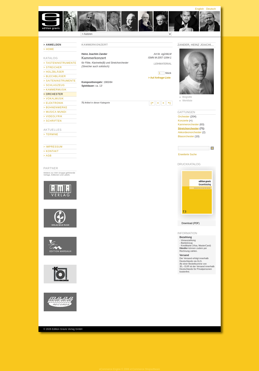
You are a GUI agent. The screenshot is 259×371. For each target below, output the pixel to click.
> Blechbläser (55, 76)
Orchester (184, 116)
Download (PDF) (191, 223)
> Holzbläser (54, 71)
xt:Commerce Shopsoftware (145, 369)
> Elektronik (53, 103)
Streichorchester (188, 128)
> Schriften (53, 120)
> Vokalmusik (54, 98)
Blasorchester (186, 136)
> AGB (48, 155)
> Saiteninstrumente (60, 80)
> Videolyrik (53, 116)
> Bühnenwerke (55, 107)
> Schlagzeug (54, 85)
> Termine (51, 134)
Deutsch (211, 8)
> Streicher (53, 67)
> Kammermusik (55, 89)
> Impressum (53, 146)
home (50, 21)
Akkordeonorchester (189, 132)
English (199, 8)
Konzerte (183, 120)
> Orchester (53, 94)
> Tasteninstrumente (60, 63)
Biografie (187, 97)
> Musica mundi (55, 112)
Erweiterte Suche (187, 154)
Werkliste (187, 100)
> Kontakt (51, 151)
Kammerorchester (188, 124)
